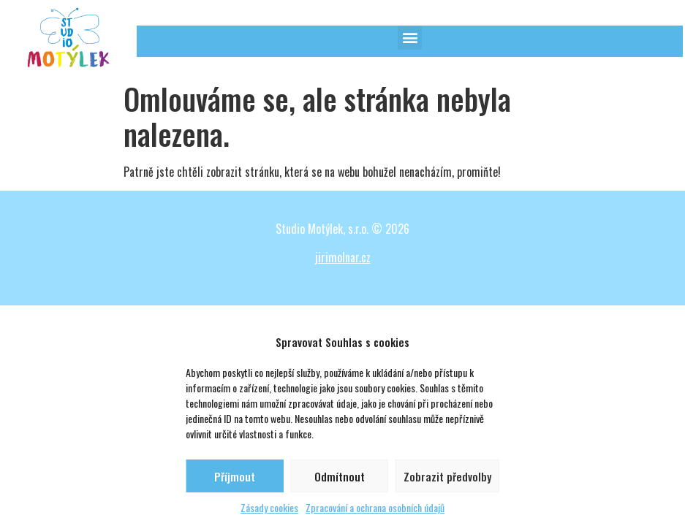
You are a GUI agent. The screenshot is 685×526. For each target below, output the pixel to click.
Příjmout (234, 476)
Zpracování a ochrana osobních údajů (375, 507)
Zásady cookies (269, 507)
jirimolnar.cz (343, 257)
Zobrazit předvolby (447, 476)
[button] (410, 38)
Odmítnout (339, 476)
